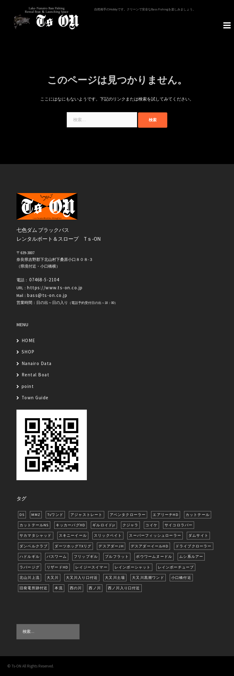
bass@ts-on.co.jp (47, 295)
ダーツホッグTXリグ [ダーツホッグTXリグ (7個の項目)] (73, 546)
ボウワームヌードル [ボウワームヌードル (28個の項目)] (154, 556)
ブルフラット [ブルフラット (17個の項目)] (117, 556)
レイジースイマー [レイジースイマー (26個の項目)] (91, 567)
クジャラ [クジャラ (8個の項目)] (130, 525)
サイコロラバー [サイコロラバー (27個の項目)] (179, 525)
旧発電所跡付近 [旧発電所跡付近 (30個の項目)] (34, 588)
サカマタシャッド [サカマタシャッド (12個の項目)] (36, 535)
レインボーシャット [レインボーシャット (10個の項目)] (133, 567)
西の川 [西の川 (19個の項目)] (76, 588)
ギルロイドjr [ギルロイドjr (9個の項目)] (103, 525)
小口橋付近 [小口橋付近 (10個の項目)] (181, 577)
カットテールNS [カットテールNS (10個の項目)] (34, 525)
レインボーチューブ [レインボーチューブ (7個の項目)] (176, 567)
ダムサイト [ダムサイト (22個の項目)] (198, 535)
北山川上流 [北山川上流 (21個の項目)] (30, 577)
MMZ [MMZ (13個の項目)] (35, 514)
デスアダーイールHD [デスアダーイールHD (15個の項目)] (149, 546)
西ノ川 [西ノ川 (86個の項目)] (95, 588)
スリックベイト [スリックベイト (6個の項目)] (108, 535)
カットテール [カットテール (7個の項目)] (198, 514)
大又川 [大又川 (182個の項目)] (53, 577)
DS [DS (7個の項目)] (22, 514)
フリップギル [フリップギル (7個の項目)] (86, 556)
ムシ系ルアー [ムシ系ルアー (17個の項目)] (191, 556)
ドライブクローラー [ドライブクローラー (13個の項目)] (194, 546)
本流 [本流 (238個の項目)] (58, 588)
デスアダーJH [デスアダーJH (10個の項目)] (110, 546)
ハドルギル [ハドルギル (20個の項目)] (30, 556)
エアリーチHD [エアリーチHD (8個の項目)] (165, 514)
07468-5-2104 (44, 280)
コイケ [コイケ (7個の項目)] (151, 525)
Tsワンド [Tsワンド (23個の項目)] (55, 514)
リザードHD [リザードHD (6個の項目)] (57, 567)
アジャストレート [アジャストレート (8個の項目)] (86, 514)
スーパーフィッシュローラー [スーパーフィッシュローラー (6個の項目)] (155, 535)
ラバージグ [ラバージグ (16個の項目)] (30, 567)
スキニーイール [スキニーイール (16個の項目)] (73, 535)
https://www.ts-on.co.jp (55, 287)
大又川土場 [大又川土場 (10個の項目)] (115, 577)
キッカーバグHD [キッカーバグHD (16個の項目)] (71, 525)
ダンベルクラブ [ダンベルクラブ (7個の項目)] (34, 546)
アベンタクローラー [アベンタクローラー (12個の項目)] (128, 514)
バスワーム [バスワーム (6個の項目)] (57, 556)
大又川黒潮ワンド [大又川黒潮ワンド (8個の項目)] (148, 577)
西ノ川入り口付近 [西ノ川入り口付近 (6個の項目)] (124, 588)
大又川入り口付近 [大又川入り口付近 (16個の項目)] (82, 577)
